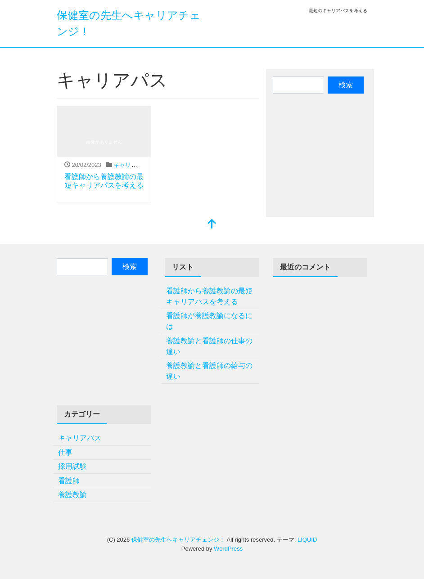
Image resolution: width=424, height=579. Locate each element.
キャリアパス (131, 165)
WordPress (228, 548)
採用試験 (72, 466)
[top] (212, 225)
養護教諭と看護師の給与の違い (209, 371)
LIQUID (307, 539)
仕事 (65, 452)
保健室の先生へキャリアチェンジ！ (178, 539)
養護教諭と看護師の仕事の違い (209, 346)
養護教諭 (72, 494)
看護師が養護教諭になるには (209, 321)
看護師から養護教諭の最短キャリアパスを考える (209, 296)
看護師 (69, 481)
